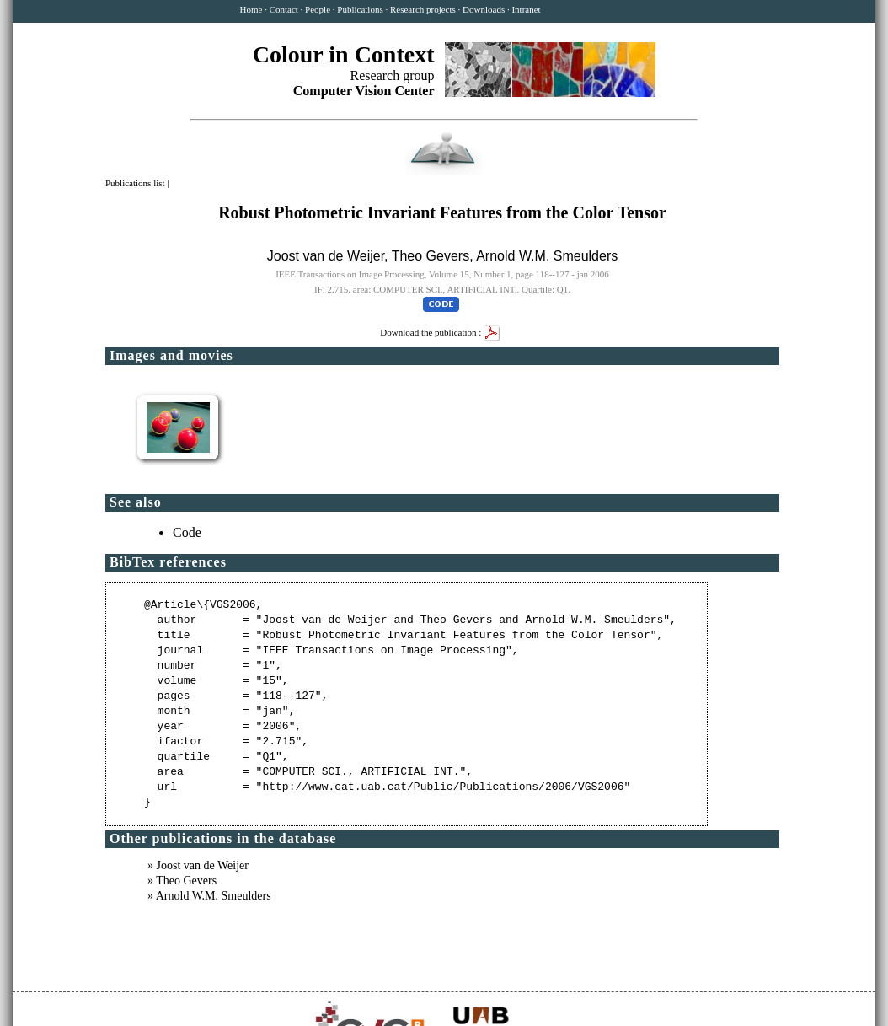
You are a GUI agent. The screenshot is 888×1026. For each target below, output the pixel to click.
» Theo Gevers (182, 880)
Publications (359, 9)
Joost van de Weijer (325, 256)
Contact (284, 9)
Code (187, 532)
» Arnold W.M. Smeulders (209, 895)
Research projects (423, 9)
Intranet (525, 9)
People (317, 9)
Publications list (136, 183)
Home (251, 9)
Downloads (484, 9)
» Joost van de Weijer (198, 865)
